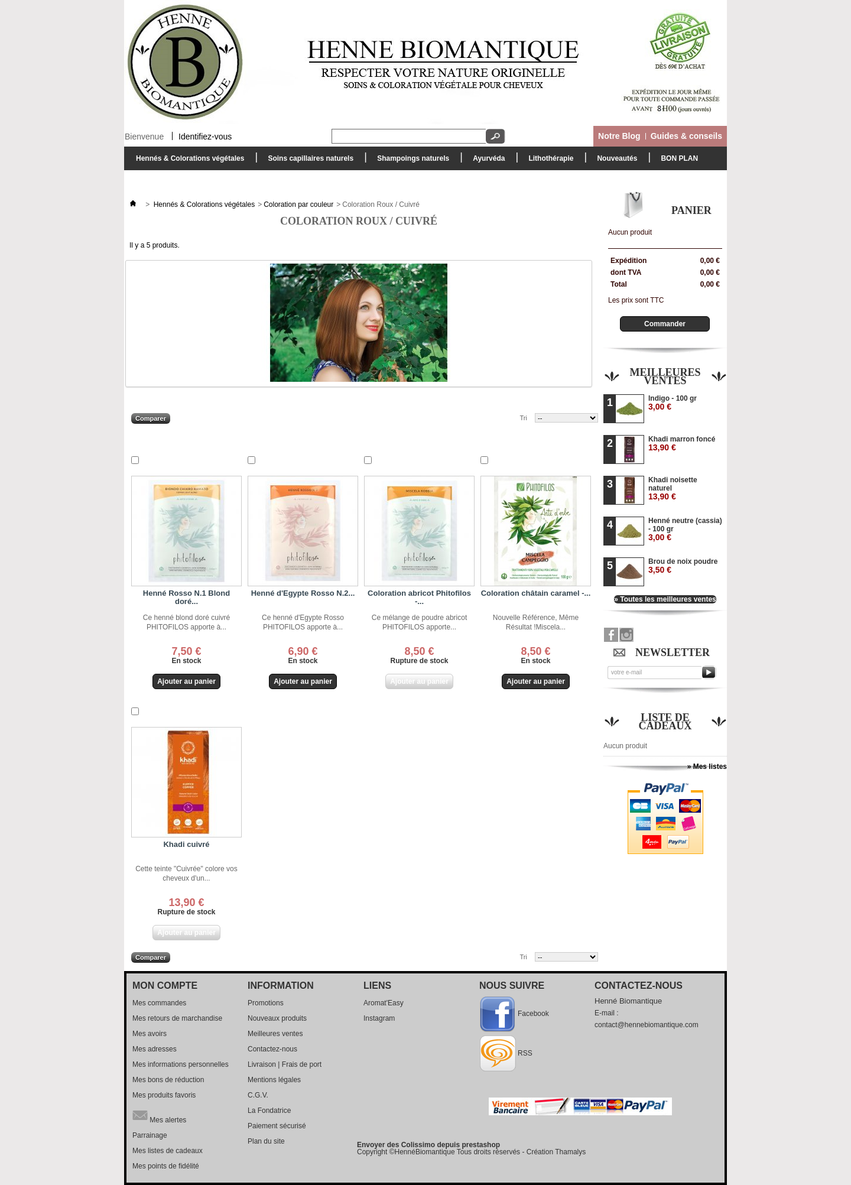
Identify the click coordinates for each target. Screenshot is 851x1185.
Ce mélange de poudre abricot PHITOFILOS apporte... (419, 622)
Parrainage (149, 1135)
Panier (691, 210)
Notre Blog (619, 136)
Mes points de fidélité (165, 1166)
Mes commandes (159, 1003)
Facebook (533, 1013)
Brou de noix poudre (682, 565)
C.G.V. (258, 1095)
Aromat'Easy (383, 1003)
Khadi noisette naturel (672, 488)
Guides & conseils (686, 136)
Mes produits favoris (164, 1095)
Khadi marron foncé (681, 443)
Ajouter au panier (184, 681)
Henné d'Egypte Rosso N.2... (303, 593)
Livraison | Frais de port (284, 1064)
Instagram (379, 1018)
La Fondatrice (269, 1110)
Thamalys (570, 1152)
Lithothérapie (547, 161)
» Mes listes (707, 766)
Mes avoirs (149, 1033)
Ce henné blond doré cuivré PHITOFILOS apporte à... (186, 622)
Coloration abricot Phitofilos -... (419, 597)
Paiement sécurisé (277, 1126)
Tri (523, 417)
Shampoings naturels (410, 161)
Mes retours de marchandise (177, 1018)
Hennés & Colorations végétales (187, 161)
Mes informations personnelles (180, 1064)
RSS (525, 1053)
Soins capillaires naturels (307, 161)
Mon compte (164, 986)
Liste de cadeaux (665, 722)
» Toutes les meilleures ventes (665, 599)
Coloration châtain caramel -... (536, 593)
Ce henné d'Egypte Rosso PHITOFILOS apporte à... (303, 622)
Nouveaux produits (277, 1018)
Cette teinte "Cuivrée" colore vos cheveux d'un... (186, 873)
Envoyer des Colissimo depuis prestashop (428, 1145)
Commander (665, 324)
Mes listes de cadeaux (167, 1150)
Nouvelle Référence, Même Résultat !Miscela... (536, 622)
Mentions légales (274, 1080)
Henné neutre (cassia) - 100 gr (685, 529)
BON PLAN (679, 158)
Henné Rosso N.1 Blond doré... (186, 597)
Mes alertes (159, 1115)
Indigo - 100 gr (672, 402)
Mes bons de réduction (168, 1079)
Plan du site (266, 1141)
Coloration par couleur (298, 204)
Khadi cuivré (186, 844)
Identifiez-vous (205, 136)
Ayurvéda (486, 161)
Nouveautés (617, 158)
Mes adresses (154, 1049)
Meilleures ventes (664, 376)
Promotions (266, 1003)
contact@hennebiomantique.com (647, 1025)
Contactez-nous (272, 1049)
